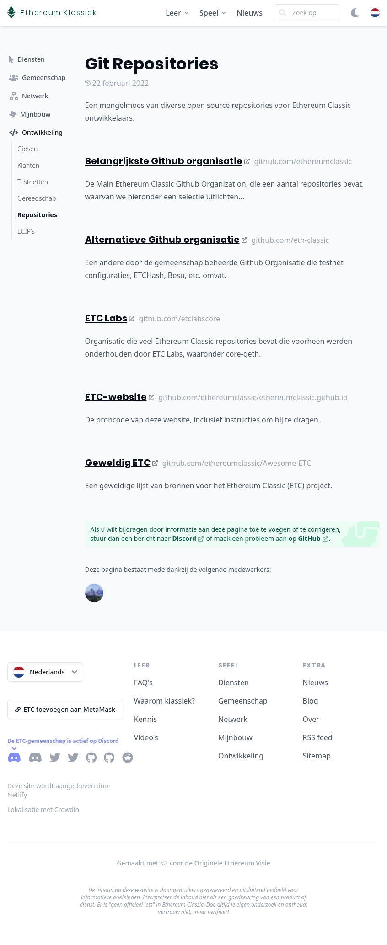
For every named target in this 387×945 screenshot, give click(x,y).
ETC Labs (109, 318)
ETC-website (119, 396)
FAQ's (143, 683)
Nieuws (249, 13)
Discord (188, 538)
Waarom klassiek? (164, 701)
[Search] (306, 12)
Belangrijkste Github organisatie (167, 161)
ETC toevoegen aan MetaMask (65, 709)
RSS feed (318, 737)
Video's (146, 737)
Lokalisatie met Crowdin (43, 809)
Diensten (233, 683)
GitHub (313, 538)
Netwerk (232, 719)
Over (311, 719)
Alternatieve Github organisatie (166, 239)
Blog (310, 701)
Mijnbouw (235, 737)
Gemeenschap (243, 701)
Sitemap (317, 756)
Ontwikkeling (240, 756)
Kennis (145, 719)
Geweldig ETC (121, 462)
